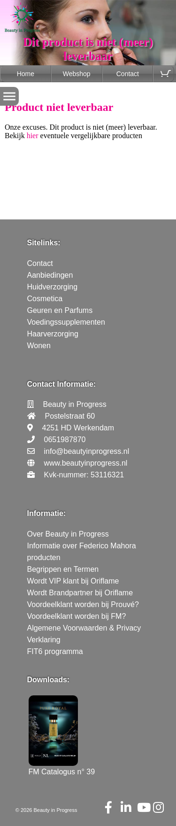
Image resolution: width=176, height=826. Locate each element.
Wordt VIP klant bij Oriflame (73, 581)
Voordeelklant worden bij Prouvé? (83, 604)
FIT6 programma (55, 651)
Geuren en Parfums (60, 310)
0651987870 (65, 440)
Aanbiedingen (50, 275)
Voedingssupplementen (66, 322)
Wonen (39, 346)
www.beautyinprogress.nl (86, 463)
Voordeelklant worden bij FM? (76, 616)
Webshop (77, 74)
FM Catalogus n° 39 (62, 767)
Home (25, 74)
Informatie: (46, 513)
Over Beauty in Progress (68, 534)
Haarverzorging (52, 334)
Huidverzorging (52, 287)
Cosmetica (45, 299)
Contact (127, 74)
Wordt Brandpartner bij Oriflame (80, 593)
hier (32, 136)
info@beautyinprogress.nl (87, 451)
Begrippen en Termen (63, 569)
